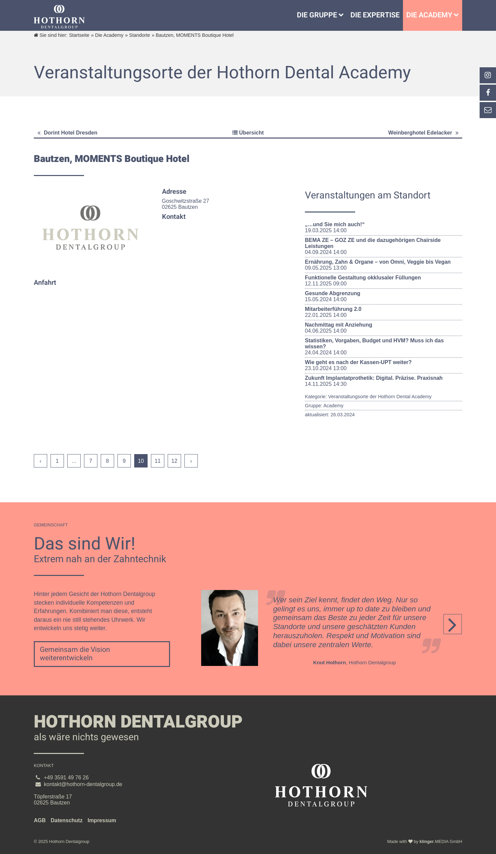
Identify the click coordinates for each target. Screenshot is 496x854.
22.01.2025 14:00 (383, 312)
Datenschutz (67, 820)
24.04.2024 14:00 (383, 346)
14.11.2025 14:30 (383, 381)
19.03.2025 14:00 (383, 227)
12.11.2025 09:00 (383, 280)
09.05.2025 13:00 (383, 265)
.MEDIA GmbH (441, 841)
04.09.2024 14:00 (383, 246)
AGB (40, 820)
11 (158, 461)
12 (174, 461)
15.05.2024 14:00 (383, 296)
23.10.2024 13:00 (383, 365)
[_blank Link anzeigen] (487, 75)
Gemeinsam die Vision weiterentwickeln (75, 654)
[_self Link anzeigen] (487, 92)
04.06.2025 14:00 (383, 328)
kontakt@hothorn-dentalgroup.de (83, 784)
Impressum (102, 820)
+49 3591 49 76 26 (66, 777)
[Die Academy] (457, 15)
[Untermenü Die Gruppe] (342, 15)
